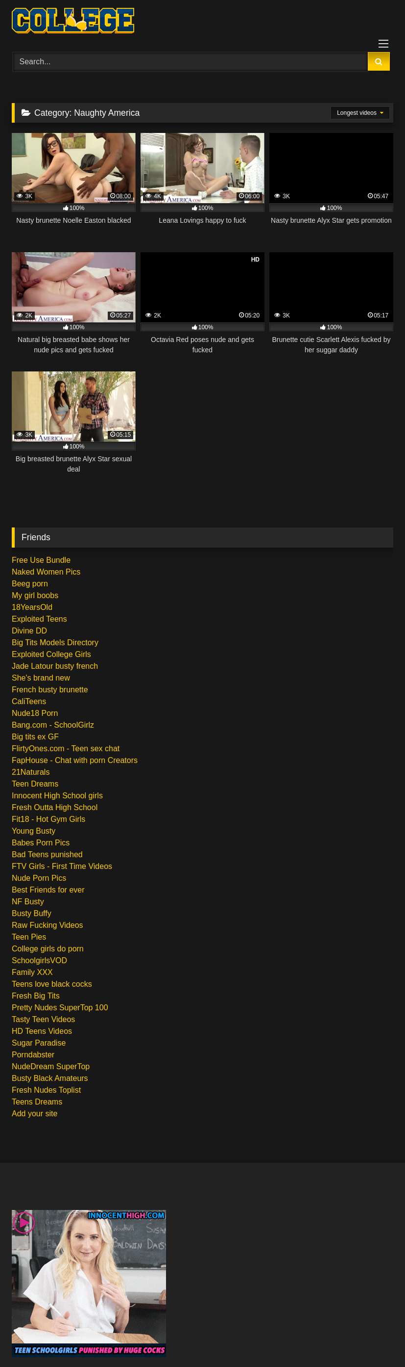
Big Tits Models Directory (55, 642)
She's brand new (41, 678)
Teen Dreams (35, 784)
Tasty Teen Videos (43, 1019)
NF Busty (28, 901)
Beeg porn (30, 583)
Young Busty (33, 831)
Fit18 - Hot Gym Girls (48, 819)
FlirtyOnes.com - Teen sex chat (65, 748)
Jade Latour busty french (55, 666)
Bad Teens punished (47, 854)
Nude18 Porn (35, 713)
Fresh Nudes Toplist (46, 1090)
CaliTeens (29, 701)
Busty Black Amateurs (50, 1078)
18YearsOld (32, 607)
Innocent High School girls (57, 795)
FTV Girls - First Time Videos (62, 866)
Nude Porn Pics (39, 878)
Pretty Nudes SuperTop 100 (60, 1007)
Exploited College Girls (51, 654)
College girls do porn (48, 949)
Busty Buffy (31, 913)
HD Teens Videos (42, 1031)
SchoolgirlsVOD (39, 960)
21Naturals (30, 772)
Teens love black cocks (52, 984)
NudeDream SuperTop (51, 1066)
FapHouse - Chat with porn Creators (75, 760)
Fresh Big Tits (36, 996)
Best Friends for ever (48, 890)
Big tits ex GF (35, 737)
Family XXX (32, 972)
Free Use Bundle (41, 560)
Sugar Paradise (39, 1043)
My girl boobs (35, 595)
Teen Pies (29, 937)
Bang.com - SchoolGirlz (53, 725)
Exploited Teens (39, 619)
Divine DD (29, 631)
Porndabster (33, 1055)
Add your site (34, 1113)
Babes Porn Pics (41, 843)
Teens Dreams (37, 1102)
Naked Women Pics (46, 572)
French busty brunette (50, 689)
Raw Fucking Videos (47, 925)
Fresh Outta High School (54, 807)
